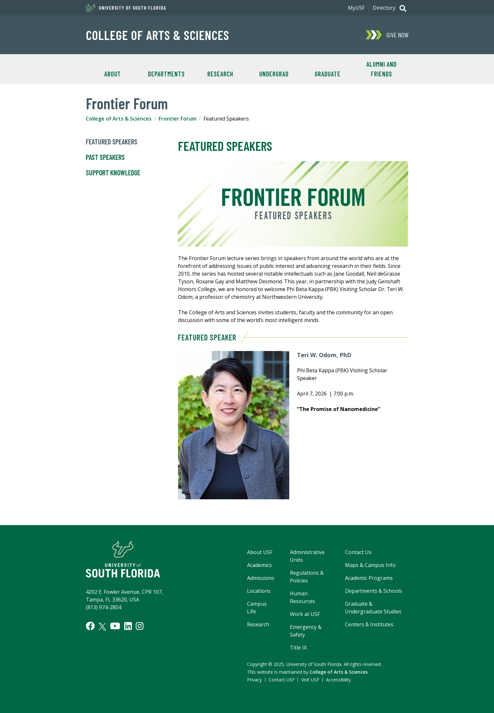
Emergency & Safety (305, 630)
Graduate (328, 74)
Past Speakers (105, 157)
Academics (259, 565)
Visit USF (310, 680)
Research (220, 74)
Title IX (298, 647)
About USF (259, 552)
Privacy (254, 680)
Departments (166, 74)
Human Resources (302, 597)
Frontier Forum (177, 118)
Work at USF (305, 614)
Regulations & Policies (307, 576)
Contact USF (282, 680)
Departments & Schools (373, 590)
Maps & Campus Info (370, 565)
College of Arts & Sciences (157, 34)
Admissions (260, 577)
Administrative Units (307, 556)
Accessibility (338, 680)
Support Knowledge (113, 173)
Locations (259, 590)
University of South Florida (126, 7)
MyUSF (356, 7)
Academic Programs (369, 577)
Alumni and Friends (381, 69)
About (112, 74)
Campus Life (257, 607)
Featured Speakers (111, 142)
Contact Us (358, 552)
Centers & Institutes (369, 624)
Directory (384, 7)
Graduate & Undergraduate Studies (373, 607)
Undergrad (274, 74)
